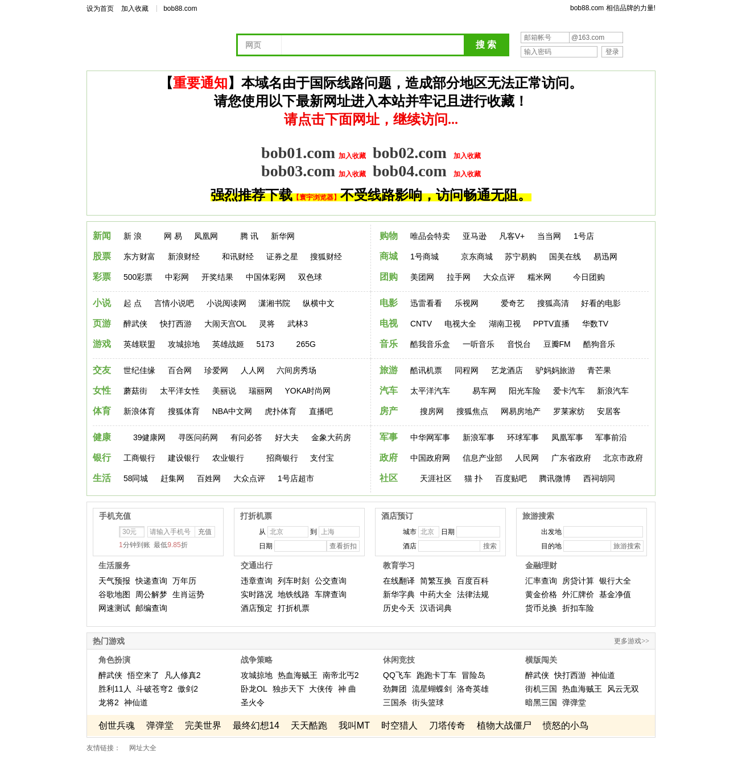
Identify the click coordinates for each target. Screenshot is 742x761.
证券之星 (282, 256)
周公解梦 (151, 594)
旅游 (389, 370)
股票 (102, 256)
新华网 (283, 236)
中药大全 (436, 594)
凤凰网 (206, 236)
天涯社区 (436, 478)
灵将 (267, 323)
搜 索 (486, 44)
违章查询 (257, 580)
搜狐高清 (553, 303)
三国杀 (395, 702)
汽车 (389, 390)
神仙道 (136, 702)
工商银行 (139, 457)
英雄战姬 (228, 344)
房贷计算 (578, 580)
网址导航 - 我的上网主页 (166, 46)
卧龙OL (254, 688)
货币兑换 (541, 608)
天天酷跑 (309, 725)
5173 (265, 344)
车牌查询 (331, 594)
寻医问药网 (198, 437)
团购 (389, 277)
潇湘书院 (274, 303)
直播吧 (321, 411)
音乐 (389, 344)
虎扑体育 (280, 411)
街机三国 (541, 688)
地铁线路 (294, 594)
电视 (389, 323)
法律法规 (473, 594)
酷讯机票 (426, 370)
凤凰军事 (567, 437)
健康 (102, 437)
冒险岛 (473, 675)
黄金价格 (541, 594)
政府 (389, 457)
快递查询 (151, 580)
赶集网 (172, 478)
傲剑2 (188, 688)
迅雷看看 (426, 303)
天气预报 (114, 580)
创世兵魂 (116, 725)
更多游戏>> (631, 641)
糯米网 (539, 277)
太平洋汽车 (430, 390)
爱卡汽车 (569, 390)
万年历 (184, 580)
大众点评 (499, 277)
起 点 (132, 303)
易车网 (484, 390)
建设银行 (184, 457)
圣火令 (253, 702)
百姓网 (209, 478)
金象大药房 (331, 437)
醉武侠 (135, 323)
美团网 (422, 277)
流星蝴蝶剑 (432, 688)
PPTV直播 (551, 323)
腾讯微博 (555, 478)
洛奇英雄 (473, 688)
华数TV (595, 323)
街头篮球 (428, 702)
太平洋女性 (180, 390)
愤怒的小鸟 (565, 725)
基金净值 (615, 594)
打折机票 (294, 608)
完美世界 (203, 725)
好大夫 (287, 437)
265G (306, 344)
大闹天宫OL (225, 323)
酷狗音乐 (599, 344)
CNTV (421, 323)
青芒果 (599, 370)
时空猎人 (399, 725)
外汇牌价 (578, 594)
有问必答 (246, 437)
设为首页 (100, 9)
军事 (389, 437)
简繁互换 (436, 580)
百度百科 (473, 580)
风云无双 (623, 688)
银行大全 (615, 580)
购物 (389, 236)
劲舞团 (395, 688)
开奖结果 (217, 277)
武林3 (297, 323)
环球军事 (523, 437)
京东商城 (477, 256)
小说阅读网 (226, 303)
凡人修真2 (182, 675)
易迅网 (605, 256)
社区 (389, 478)
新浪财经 (184, 256)
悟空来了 (143, 675)
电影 (389, 303)
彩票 (102, 277)
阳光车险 (525, 390)
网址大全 (142, 748)
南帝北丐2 (341, 675)
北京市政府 (623, 457)
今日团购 (589, 277)
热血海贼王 (298, 675)
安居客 (609, 411)
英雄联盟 (139, 344)
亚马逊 (475, 236)
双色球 (310, 277)
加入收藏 (135, 9)
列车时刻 (294, 580)
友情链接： (103, 748)
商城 (389, 256)
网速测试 (114, 608)
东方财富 (139, 256)
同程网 (467, 370)
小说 (102, 303)
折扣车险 (578, 608)
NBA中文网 (232, 411)
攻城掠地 (184, 344)
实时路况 (257, 594)
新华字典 (399, 594)
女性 (102, 390)
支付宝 (322, 457)
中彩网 (177, 277)
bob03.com (298, 171)
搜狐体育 (184, 411)
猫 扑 (473, 478)
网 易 (173, 236)
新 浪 (132, 236)
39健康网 (149, 437)
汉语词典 (436, 608)
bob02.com (410, 153)
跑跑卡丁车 (436, 675)
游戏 (102, 344)
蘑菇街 (135, 390)
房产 (389, 411)
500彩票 (137, 277)
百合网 (180, 370)
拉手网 (459, 277)
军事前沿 (611, 437)
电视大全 (460, 323)
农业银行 (228, 457)
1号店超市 (296, 478)
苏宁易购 (521, 256)
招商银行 (282, 457)
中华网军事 (430, 437)
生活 (102, 478)
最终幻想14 (256, 725)
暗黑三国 (541, 702)
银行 (102, 457)
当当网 (549, 236)
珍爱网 (216, 370)
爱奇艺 (513, 303)
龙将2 (108, 702)
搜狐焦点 (472, 411)
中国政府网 (430, 457)
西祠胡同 (599, 478)
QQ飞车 (397, 675)
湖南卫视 (505, 323)
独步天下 (288, 688)
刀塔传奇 (447, 725)
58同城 (136, 478)
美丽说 (224, 390)
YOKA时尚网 (308, 390)
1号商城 (424, 256)
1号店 (584, 236)
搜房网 (432, 411)
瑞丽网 (261, 390)
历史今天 (399, 608)
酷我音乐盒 (430, 344)
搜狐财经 (326, 256)
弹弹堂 (574, 702)
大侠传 (321, 688)
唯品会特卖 (430, 236)
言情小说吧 (174, 303)
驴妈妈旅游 (555, 370)
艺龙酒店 (507, 370)
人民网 (527, 457)
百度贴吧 (511, 478)
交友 (102, 370)
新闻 (102, 236)
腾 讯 (249, 236)
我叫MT (354, 725)
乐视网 (467, 303)
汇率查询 (541, 580)
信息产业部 (482, 457)
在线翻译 (399, 580)
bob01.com (298, 153)
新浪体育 (139, 411)
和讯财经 (238, 256)
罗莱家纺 (569, 411)
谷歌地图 (114, 594)
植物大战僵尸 (504, 725)
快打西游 (176, 323)
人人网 (253, 370)
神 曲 (347, 688)
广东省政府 (571, 457)
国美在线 (565, 256)
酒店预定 (257, 608)
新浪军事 (478, 437)
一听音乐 (478, 344)
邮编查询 (151, 608)
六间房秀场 (296, 370)
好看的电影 (601, 303)
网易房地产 (521, 411)
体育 (102, 411)
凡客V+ (512, 236)
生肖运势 (188, 594)
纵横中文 (319, 303)
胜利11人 (114, 688)
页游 (102, 323)
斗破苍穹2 (154, 688)
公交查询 (331, 580)
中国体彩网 (266, 277)
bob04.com (410, 171)
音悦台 (519, 344)
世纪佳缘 (139, 370)
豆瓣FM (557, 344)
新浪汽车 (613, 390)
